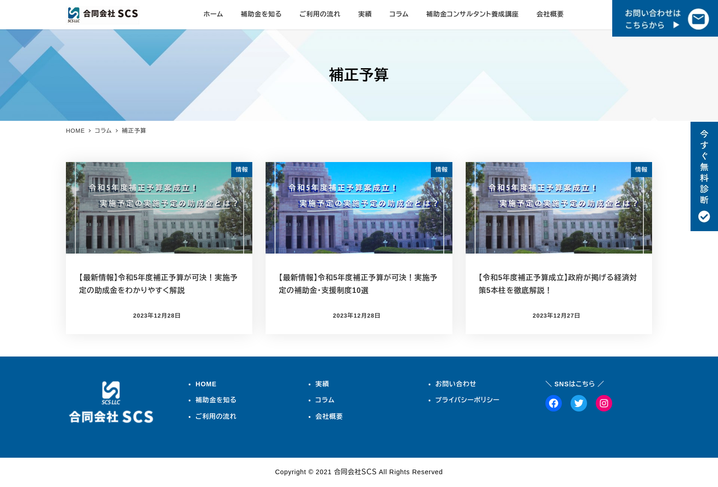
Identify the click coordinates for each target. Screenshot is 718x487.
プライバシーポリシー (467, 400)
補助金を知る (216, 400)
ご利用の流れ (216, 416)
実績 (322, 384)
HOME (206, 384)
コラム (325, 400)
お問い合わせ (456, 384)
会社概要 (329, 416)
